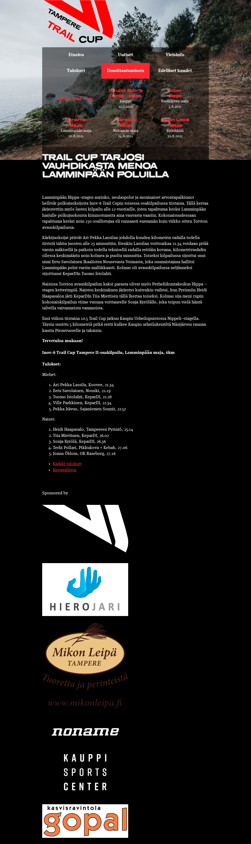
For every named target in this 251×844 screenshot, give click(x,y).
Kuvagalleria (64, 470)
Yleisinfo (175, 55)
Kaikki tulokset (67, 464)
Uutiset (125, 55)
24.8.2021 (125, 125)
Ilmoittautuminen (125, 70)
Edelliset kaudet (175, 70)
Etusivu (76, 55)
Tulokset (76, 70)
